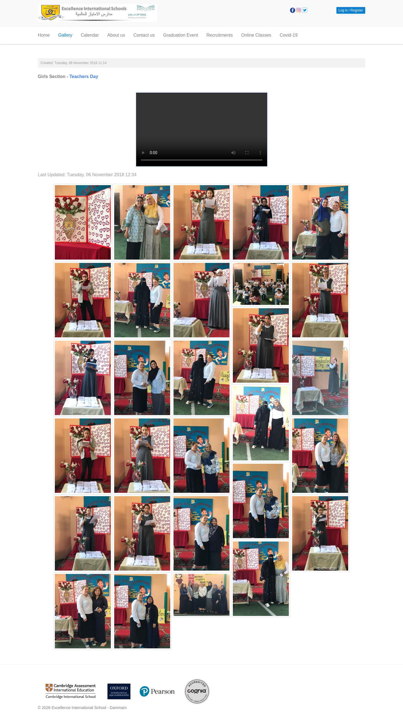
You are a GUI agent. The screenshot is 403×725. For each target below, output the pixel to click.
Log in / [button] (344, 10)
